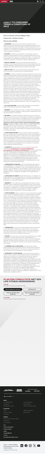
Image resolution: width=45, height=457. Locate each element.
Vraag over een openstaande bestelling (32, 293)
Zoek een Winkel (8, 429)
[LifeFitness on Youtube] (38, 449)
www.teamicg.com (29, 150)
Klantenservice (32, 289)
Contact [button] (6, 446)
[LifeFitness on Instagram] (30, 449)
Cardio (5, 410)
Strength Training (8, 412)
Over (5, 425)
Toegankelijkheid (8, 434)
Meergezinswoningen (9, 406)
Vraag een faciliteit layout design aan (12, 293)
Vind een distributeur (9, 427)
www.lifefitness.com (16, 148)
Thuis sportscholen (27, 402)
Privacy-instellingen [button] (14, 446)
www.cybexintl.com (9, 150)
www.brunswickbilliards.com (31, 148)
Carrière (6, 436)
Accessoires (6, 414)
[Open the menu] (43, 1)
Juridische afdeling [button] (8, 451)
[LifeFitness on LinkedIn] (21, 449)
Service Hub (6, 420)
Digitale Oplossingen (28, 410)
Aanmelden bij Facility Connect (12, 438)
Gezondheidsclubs (8, 402)
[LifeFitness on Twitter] (34, 449)
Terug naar (7, 3)
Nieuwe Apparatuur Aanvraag (13, 289)
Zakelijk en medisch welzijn (29, 406)
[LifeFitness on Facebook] (26, 449)
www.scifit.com (19, 150)
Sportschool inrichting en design (11, 419)
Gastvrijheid (6, 404)
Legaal (5, 432)
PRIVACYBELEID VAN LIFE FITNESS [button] (10, 449)
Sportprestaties (27, 404)
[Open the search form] (40, 1)
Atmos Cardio (26, 412)
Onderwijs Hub (7, 422)
